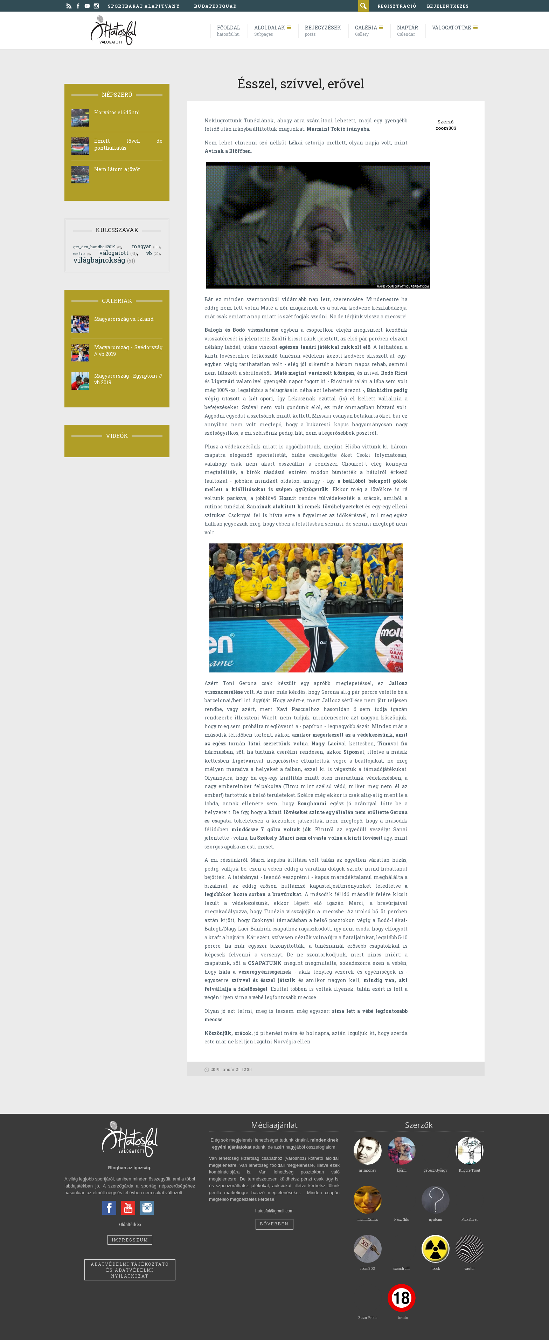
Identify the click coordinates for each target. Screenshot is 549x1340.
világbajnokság (104, 259)
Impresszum (130, 1240)
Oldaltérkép (130, 1224)
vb (153, 253)
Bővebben (274, 1223)
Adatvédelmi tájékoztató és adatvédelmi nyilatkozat (130, 1270)
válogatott (118, 252)
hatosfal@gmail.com (274, 1211)
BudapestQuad (215, 6)
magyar (146, 246)
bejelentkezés (448, 6)
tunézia (81, 253)
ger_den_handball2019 (97, 246)
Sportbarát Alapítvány (144, 6)
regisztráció (396, 6)
